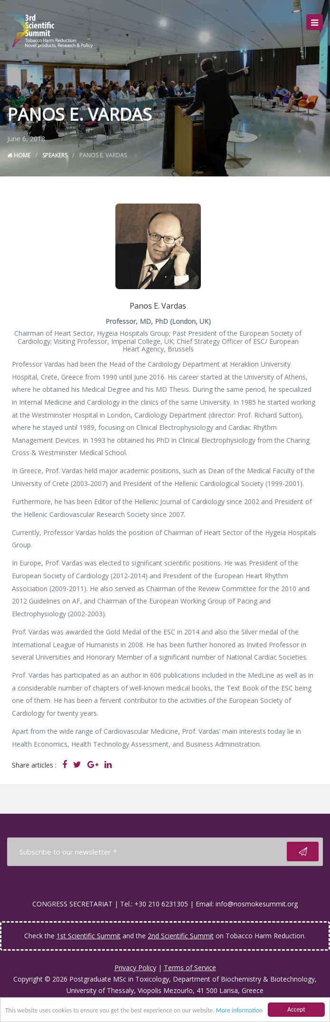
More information (239, 1011)
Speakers (54, 155)
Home (18, 155)
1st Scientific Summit (89, 935)
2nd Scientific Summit (181, 935)
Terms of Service (190, 967)
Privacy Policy (135, 967)
